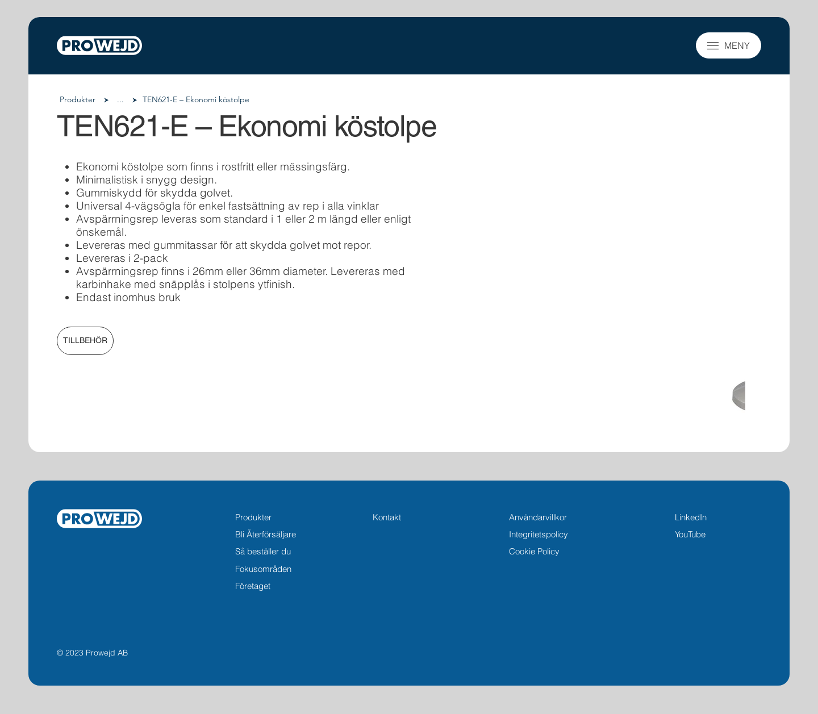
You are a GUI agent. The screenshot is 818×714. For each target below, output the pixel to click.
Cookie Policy (534, 551)
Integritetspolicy (538, 534)
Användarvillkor (538, 517)
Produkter (253, 517)
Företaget (252, 586)
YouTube (690, 534)
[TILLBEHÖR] (85, 341)
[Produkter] (77, 99)
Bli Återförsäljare (265, 534)
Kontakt (387, 517)
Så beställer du (263, 551)
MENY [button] (737, 45)
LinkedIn (691, 517)
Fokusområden (263, 568)
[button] (713, 45)
